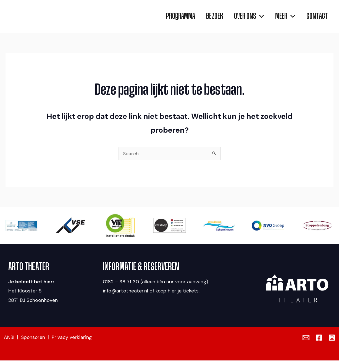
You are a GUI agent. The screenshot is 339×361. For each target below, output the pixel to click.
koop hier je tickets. (178, 291)
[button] (244, 16)
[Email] (306, 338)
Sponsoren (33, 337)
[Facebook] (319, 338)
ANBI (9, 337)
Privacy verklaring (72, 337)
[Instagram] (332, 338)
